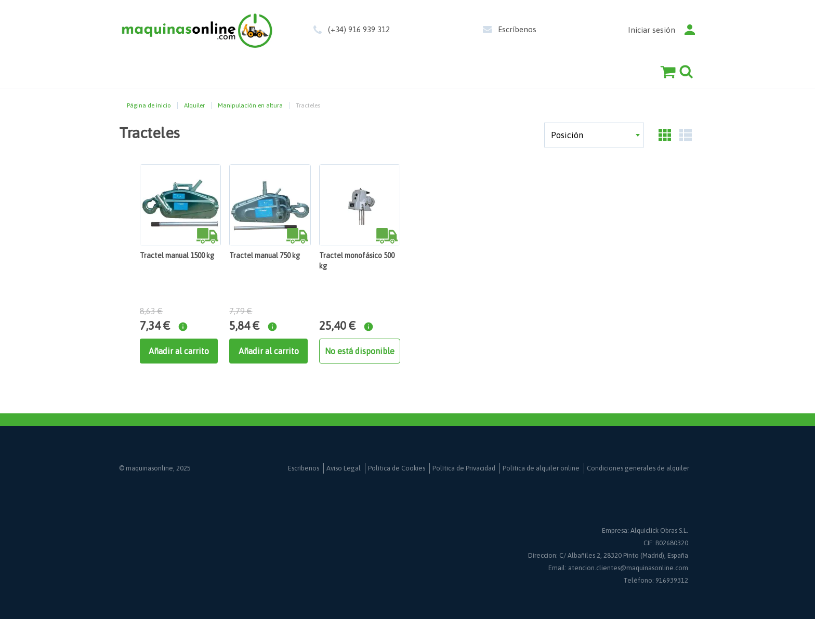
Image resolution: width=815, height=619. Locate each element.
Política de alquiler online (541, 468)
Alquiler (194, 105)
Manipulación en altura (250, 105)
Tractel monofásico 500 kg (357, 260)
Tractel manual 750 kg (264, 255)
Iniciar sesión (651, 29)
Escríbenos (517, 29)
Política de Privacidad (463, 468)
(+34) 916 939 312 (359, 29)
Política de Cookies (396, 468)
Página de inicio (149, 105)
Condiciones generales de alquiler (638, 468)
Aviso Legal (343, 468)
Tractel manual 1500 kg (177, 255)
